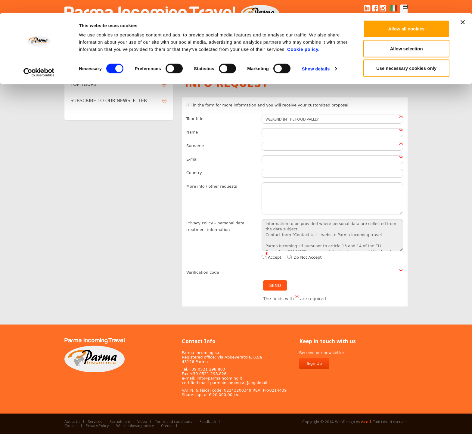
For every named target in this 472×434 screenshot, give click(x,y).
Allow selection (406, 35)
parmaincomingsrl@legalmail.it (240, 382)
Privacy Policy (97, 425)
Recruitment (120, 421)
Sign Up (314, 363)
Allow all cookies (406, 15)
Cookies (71, 425)
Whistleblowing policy (135, 425)
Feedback (208, 421)
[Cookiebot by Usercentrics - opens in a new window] (39, 59)
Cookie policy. (303, 36)
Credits (167, 425)
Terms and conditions (173, 421)
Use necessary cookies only (406, 55)
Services (95, 421)
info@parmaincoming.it (219, 378)
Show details (316, 55)
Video (142, 421)
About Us (72, 421)
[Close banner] (463, 9)
